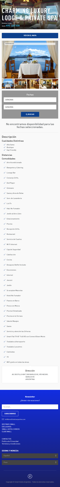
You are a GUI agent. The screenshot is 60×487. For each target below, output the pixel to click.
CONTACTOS (6, 439)
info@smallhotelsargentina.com (15, 419)
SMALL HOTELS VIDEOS (11, 429)
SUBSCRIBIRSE (10, 414)
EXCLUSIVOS (6, 427)
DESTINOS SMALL (8, 424)
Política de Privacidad (10, 441)
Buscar (30, 114)
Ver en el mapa (30, 35)
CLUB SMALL (7, 432)
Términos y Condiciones (11, 444)
